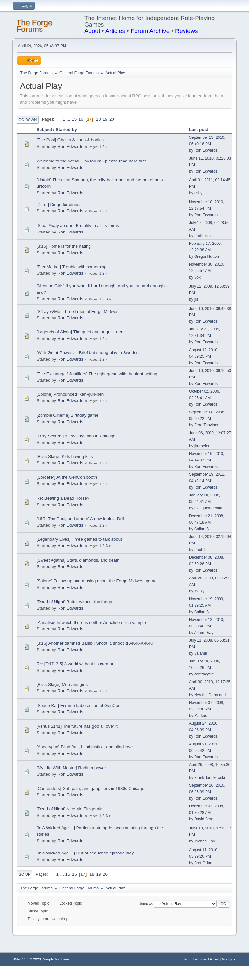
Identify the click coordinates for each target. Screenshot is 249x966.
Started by (69, 129)
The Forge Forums (34, 25)
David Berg (203, 819)
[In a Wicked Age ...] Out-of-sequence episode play (85, 853)
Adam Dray (203, 632)
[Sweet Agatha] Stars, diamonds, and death (77, 560)
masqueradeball (208, 508)
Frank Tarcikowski (209, 777)
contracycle (204, 674)
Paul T (199, 549)
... (69, 119)
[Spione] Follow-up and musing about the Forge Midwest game (96, 580)
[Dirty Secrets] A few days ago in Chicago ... (78, 436)
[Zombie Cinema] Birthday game (67, 415)
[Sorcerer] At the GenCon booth (66, 477)
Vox (197, 277)
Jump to (145, 903)
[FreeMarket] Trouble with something (71, 266)
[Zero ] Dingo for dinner (58, 204)
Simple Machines (56, 959)
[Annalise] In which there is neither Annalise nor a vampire (91, 622)
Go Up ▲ (229, 959)
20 (111, 119)
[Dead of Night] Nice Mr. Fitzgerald (69, 808)
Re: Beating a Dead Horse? (62, 498)
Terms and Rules (206, 959)
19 (104, 119)
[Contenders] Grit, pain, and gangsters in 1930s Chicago (90, 788)
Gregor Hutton (206, 256)
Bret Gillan (203, 863)
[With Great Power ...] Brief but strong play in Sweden (87, 352)
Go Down (27, 120)
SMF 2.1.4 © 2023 (26, 959)
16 (80, 119)
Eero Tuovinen (206, 425)
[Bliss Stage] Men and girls (62, 684)
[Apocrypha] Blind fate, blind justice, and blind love (84, 747)
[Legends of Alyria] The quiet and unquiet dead (80, 331)
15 (74, 119)
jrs (196, 299)
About (92, 31)
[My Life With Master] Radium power (71, 767)
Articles (115, 31)
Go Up (24, 874)
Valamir (200, 653)
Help (185, 959)
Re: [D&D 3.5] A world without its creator (74, 664)
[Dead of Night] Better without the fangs (74, 601)
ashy (198, 193)
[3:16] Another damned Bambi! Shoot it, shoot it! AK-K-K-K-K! (94, 643)
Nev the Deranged (210, 695)
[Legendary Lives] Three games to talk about (79, 539)
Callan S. (202, 529)
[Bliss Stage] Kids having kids (64, 456)
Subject (44, 129)
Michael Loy (204, 841)
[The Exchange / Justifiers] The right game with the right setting (96, 373)
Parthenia (202, 235)
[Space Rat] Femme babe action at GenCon (78, 705)
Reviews (186, 31)
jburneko (201, 446)
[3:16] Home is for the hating (63, 246)
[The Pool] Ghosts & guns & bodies (69, 139)
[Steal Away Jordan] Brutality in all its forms (77, 225)
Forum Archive (150, 31)
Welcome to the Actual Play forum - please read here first (91, 161)
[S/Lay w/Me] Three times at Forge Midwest (78, 311)
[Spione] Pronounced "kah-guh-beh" (70, 394)
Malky (199, 591)
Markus (200, 715)
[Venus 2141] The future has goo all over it (76, 726)
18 (98, 119)
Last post (198, 129)
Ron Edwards (70, 146)
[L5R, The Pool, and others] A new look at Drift (80, 518)
